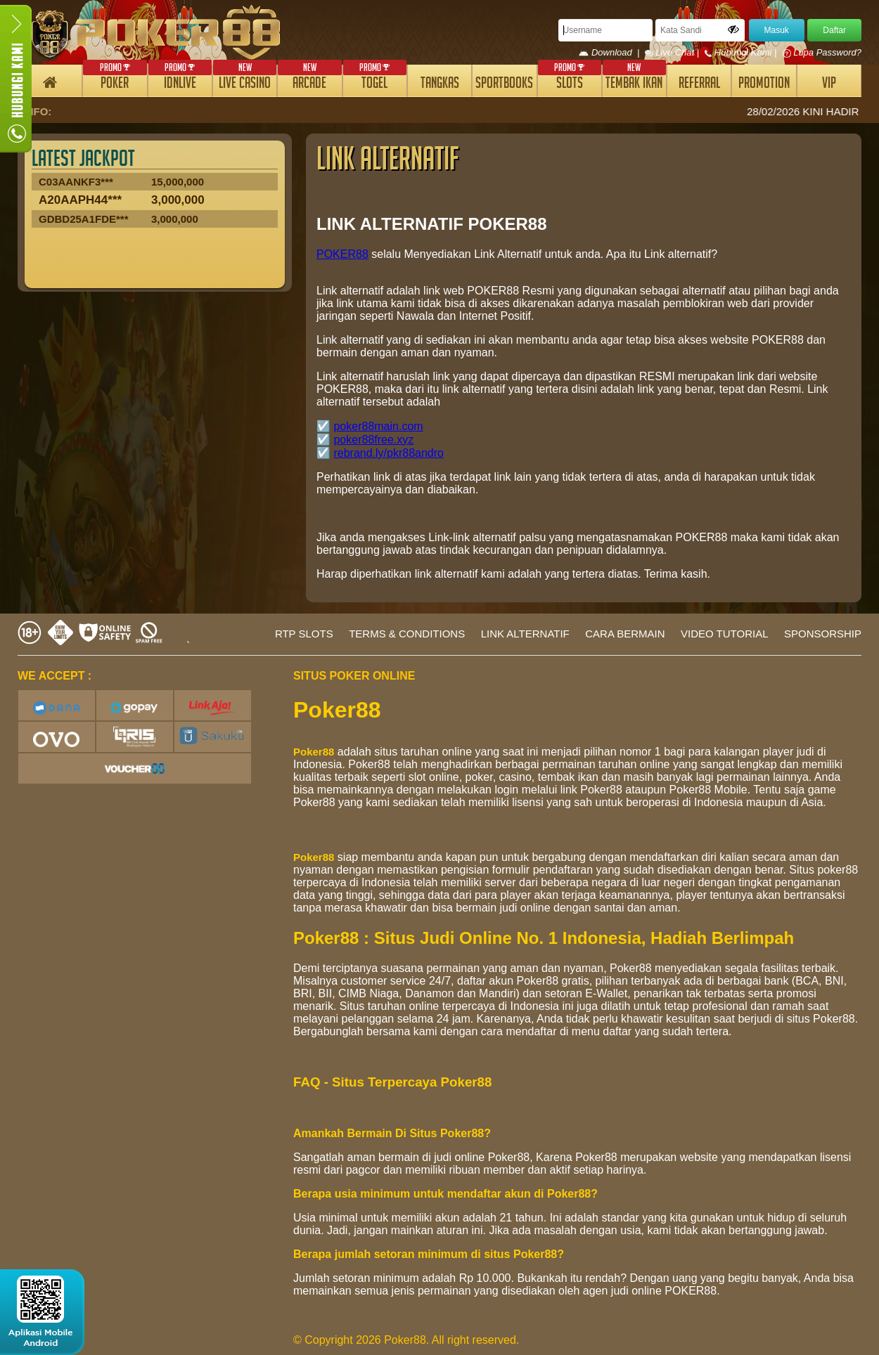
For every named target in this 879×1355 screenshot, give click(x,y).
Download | (611, 52)
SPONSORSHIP (822, 634)
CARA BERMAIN (625, 634)
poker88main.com (378, 426)
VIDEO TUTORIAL (724, 634)
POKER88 (342, 254)
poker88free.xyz (373, 440)
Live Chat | (673, 52)
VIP (829, 84)
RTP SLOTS (304, 634)
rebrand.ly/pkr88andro (388, 453)
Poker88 (313, 752)
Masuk (776, 30)
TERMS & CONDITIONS (407, 634)
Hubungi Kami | (742, 52)
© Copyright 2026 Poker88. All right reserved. (406, 1340)
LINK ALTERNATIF (525, 634)
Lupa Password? (822, 52)
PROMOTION (764, 84)
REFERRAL (699, 84)
